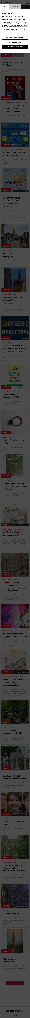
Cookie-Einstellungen (15, 42)
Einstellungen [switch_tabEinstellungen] (15, 6)
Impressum (17, 50)
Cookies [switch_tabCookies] (4, 6)
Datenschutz (25, 50)
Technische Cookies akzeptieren (15, 37)
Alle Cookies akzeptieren (15, 46)
